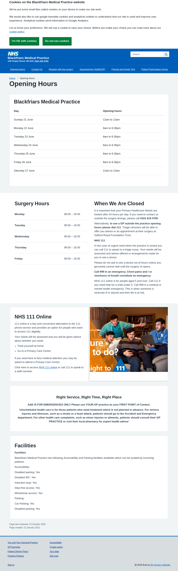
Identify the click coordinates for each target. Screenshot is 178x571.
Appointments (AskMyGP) (92, 69)
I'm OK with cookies (24, 41)
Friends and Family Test (123, 69)
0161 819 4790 (41, 61)
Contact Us (36, 69)
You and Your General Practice (23, 542)
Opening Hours (17, 69)
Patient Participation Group (154, 69)
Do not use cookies (57, 41)
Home (12, 78)
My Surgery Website (160, 565)
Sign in (11, 565)
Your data (54, 551)
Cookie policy (56, 547)
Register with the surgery (61, 69)
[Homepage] (67, 55)
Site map (54, 556)
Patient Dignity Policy (18, 551)
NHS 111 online (48, 367)
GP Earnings (14, 547)
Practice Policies (16, 556)
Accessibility (56, 542)
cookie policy (16, 31)
